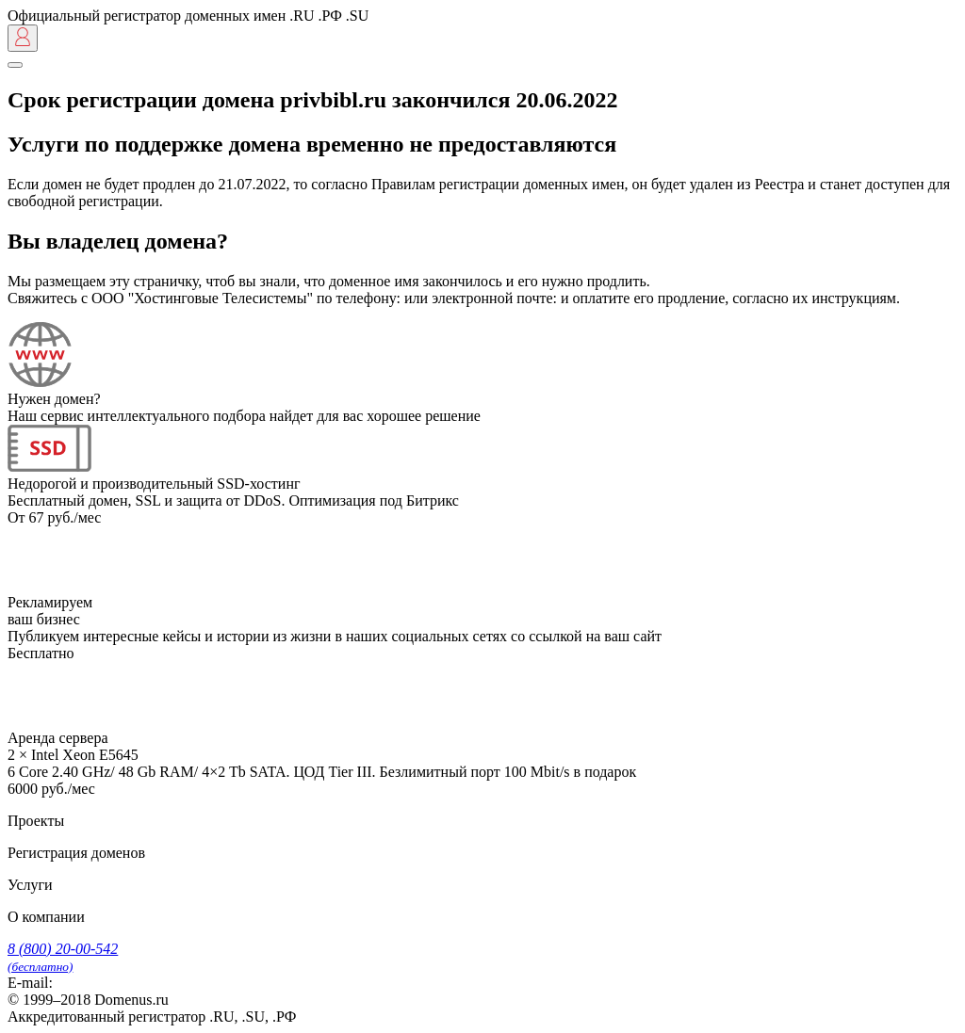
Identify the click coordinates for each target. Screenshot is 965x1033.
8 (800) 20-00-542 (63, 957)
